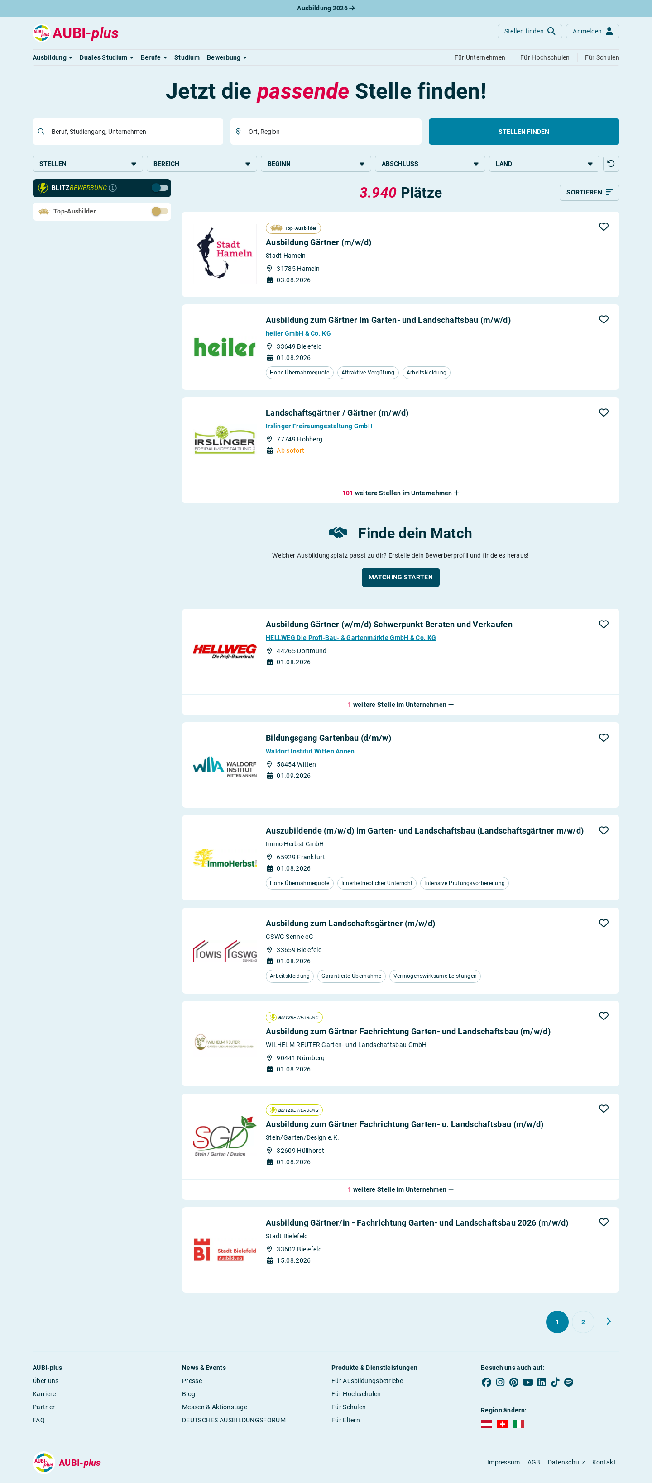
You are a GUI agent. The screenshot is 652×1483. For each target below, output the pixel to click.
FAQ (39, 1422)
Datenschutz (566, 1464)
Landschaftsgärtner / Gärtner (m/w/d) (337, 414)
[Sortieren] (589, 194)
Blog (188, 1395)
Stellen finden (524, 131)
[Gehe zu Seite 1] (557, 1323)
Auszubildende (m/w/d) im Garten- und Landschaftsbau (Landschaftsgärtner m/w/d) (425, 832)
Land (544, 163)
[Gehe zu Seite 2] (583, 1323)
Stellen (87, 163)
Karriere (44, 1395)
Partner (44, 1408)
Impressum (503, 1464)
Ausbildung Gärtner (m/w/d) (319, 244)
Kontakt (604, 1464)
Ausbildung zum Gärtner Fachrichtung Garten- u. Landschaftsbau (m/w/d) (405, 1126)
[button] (52, 57)
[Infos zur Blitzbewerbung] (113, 190)
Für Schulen (348, 1408)
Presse (192, 1382)
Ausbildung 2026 (326, 8)
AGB (534, 1464)
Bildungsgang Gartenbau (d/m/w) (328, 739)
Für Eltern (345, 1422)
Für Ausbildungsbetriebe (367, 1382)
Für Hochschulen (356, 1395)
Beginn (316, 163)
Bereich (201, 163)
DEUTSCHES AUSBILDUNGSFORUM (234, 1422)
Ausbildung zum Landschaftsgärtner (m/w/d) (350, 925)
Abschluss (430, 163)
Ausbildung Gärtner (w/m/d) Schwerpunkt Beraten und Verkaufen (389, 626)
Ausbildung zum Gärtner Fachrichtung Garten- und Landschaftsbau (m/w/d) (408, 1033)
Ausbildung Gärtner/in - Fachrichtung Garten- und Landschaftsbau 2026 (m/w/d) (417, 1224)
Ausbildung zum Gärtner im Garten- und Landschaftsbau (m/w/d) (388, 322)
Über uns (45, 1382)
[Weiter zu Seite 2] (608, 1323)
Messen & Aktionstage (214, 1408)
